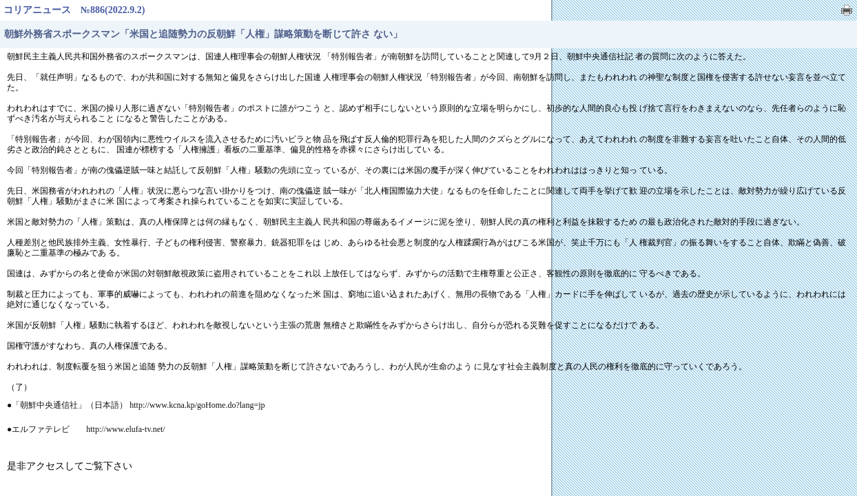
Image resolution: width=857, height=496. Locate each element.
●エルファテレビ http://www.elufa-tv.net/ (86, 429)
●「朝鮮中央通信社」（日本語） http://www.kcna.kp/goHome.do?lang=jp (136, 405)
